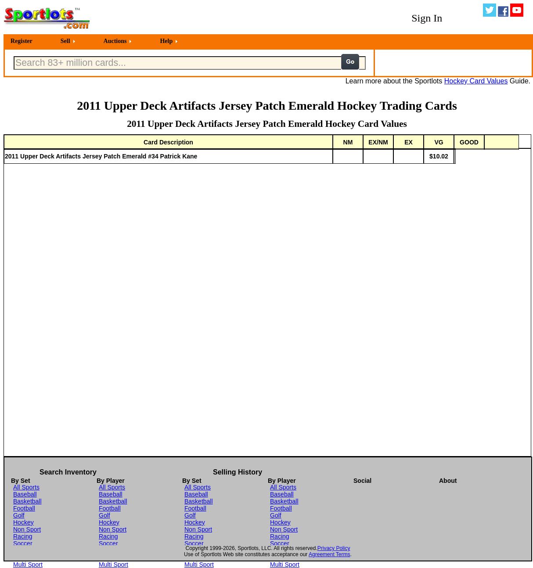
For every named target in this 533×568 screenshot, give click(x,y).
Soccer (22, 543)
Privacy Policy (333, 548)
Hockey (23, 522)
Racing (22, 536)
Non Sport (27, 529)
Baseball (25, 494)
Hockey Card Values (476, 81)
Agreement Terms (329, 554)
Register (21, 41)
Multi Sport (28, 564)
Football (24, 508)
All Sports (26, 487)
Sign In (426, 18)
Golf (19, 515)
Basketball (27, 501)
